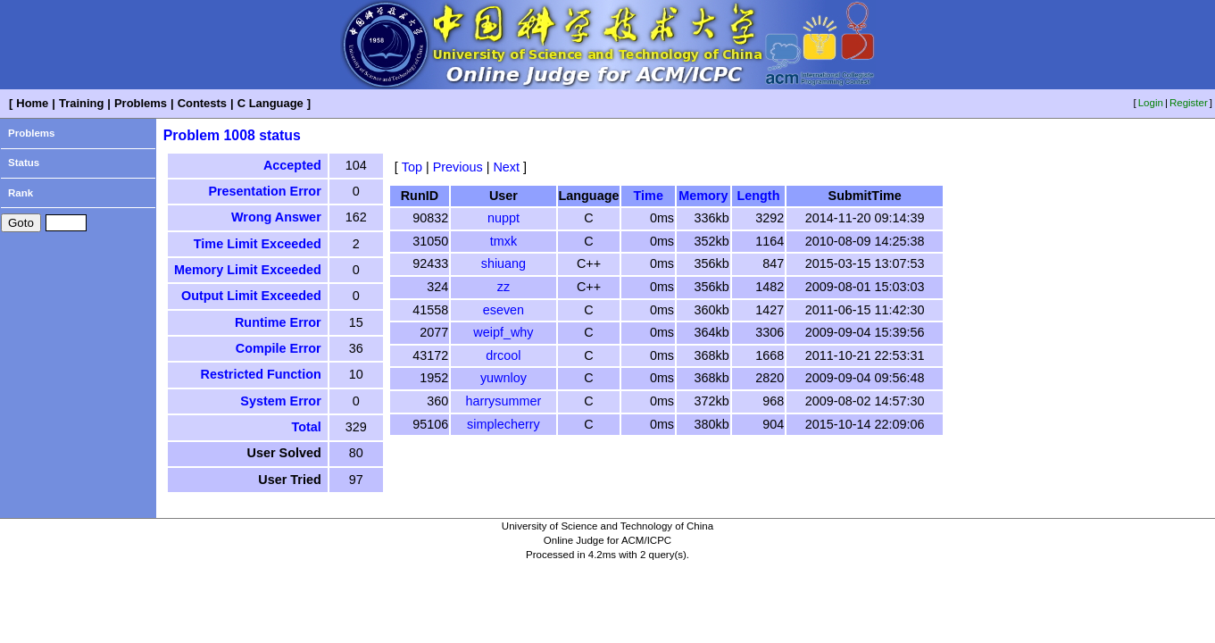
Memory (703, 195)
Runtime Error (278, 322)
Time (648, 195)
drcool (503, 355)
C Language (270, 103)
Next (506, 167)
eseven (503, 310)
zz (503, 287)
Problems (140, 103)
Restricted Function (261, 374)
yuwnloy (503, 378)
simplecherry (503, 424)
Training (81, 103)
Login (1150, 102)
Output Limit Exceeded (251, 295)
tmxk (503, 241)
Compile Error (278, 348)
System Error (280, 401)
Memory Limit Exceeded (247, 270)
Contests (202, 103)
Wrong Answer (276, 217)
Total (305, 427)
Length (757, 195)
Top (412, 167)
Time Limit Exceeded (257, 244)
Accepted (292, 165)
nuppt (503, 218)
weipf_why (503, 332)
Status (23, 162)
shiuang (503, 263)
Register (1188, 102)
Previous (458, 167)
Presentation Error (264, 191)
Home (32, 103)
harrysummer (504, 401)
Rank (20, 193)
